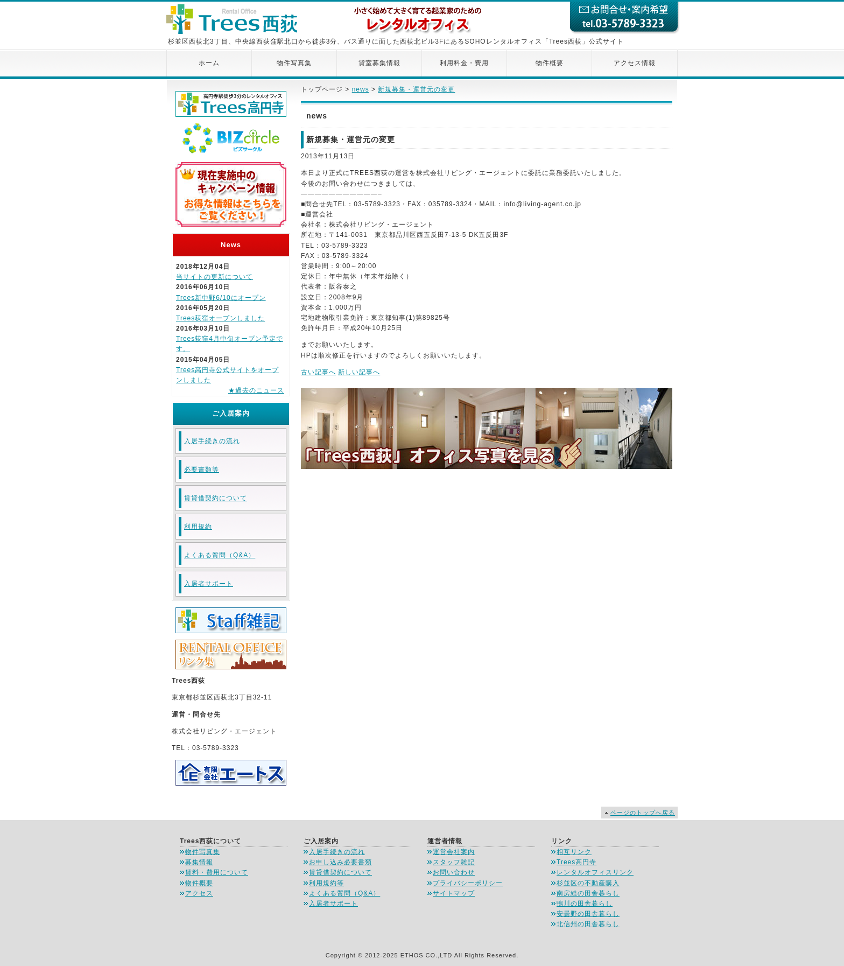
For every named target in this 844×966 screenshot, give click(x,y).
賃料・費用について (216, 872)
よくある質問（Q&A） (219, 555)
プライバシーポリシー (468, 883)
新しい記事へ (359, 372)
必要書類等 (201, 469)
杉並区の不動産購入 (588, 883)
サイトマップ (454, 893)
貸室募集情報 (379, 63)
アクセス (199, 893)
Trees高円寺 (576, 862)
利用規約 (198, 526)
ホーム (209, 63)
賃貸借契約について (215, 498)
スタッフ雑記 (454, 862)
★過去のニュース (256, 390)
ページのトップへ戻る (642, 812)
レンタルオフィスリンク (595, 872)
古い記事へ (318, 372)
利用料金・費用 (464, 63)
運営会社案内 (454, 852)
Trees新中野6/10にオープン (221, 298)
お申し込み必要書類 (340, 862)
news (360, 89)
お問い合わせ (454, 872)
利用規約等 (326, 883)
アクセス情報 (635, 63)
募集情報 (199, 862)
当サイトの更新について (214, 277)
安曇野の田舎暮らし (588, 914)
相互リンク (574, 852)
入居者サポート (208, 583)
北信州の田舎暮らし (588, 924)
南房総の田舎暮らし (588, 893)
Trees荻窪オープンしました (220, 318)
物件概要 (550, 63)
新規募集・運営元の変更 (416, 89)
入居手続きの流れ (212, 441)
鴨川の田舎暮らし (585, 903)
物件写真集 (294, 63)
